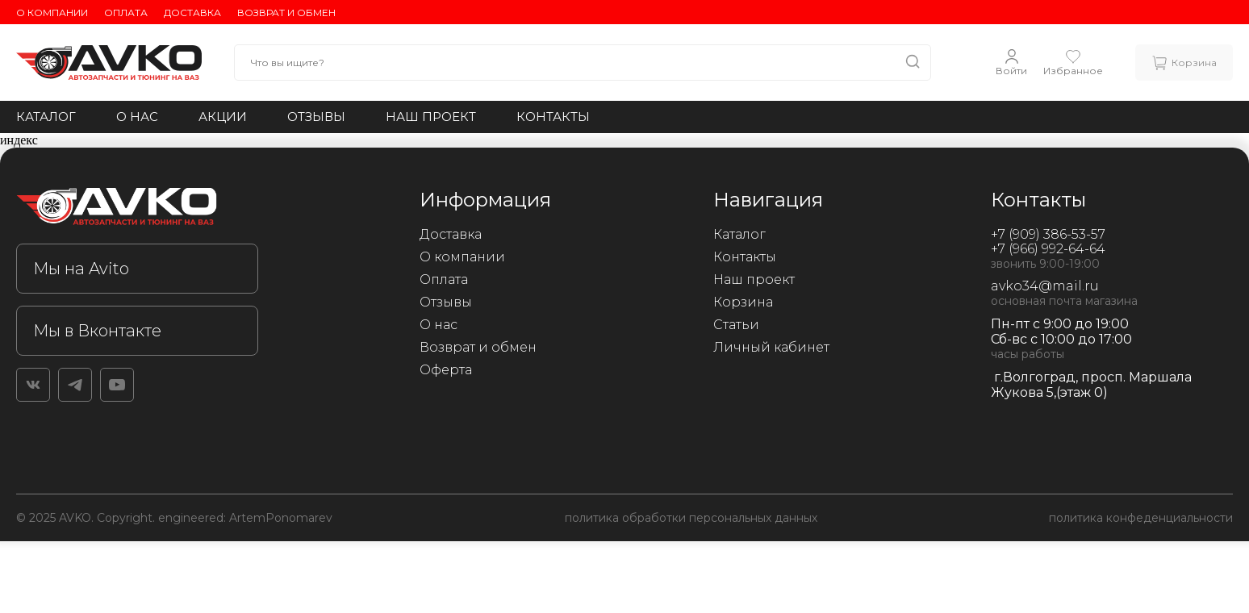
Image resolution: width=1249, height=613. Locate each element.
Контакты (553, 116)
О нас (137, 116)
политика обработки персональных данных (691, 518)
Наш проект (431, 116)
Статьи (736, 324)
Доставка (192, 12)
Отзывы (316, 116)
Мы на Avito (81, 268)
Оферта (446, 369)
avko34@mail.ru (1045, 286)
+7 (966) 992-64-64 (1048, 248)
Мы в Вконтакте (97, 330)
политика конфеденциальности (1141, 518)
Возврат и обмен (286, 12)
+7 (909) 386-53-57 (1048, 234)
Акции (222, 116)
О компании (52, 12)
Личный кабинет (771, 347)
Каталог (46, 116)
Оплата (126, 12)
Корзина (743, 302)
